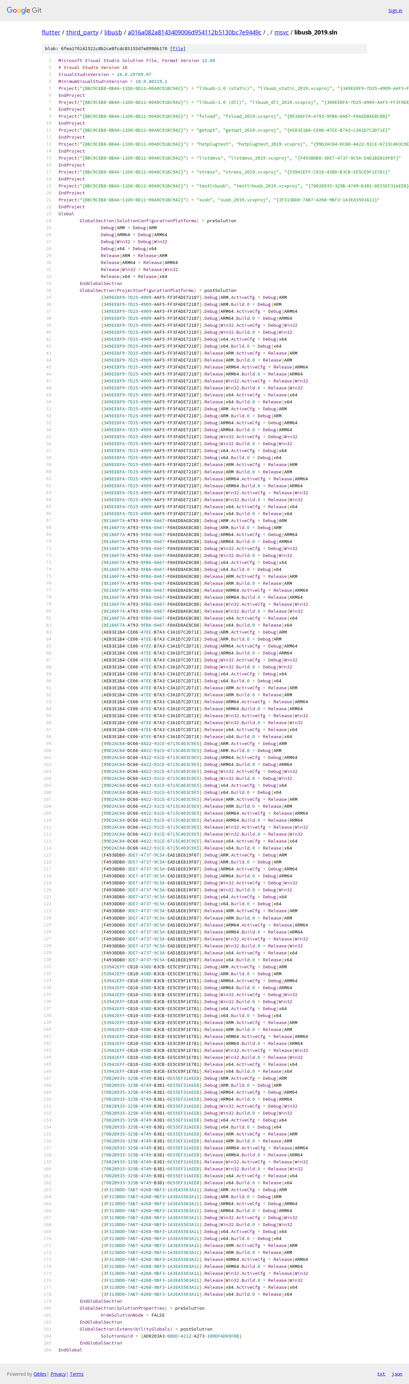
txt (381, 1374)
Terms (77, 1374)
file (178, 48)
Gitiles (40, 1374)
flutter (51, 32)
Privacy (58, 1374)
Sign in (395, 10)
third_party (82, 32)
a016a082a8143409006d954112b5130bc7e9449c (195, 32)
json (397, 1374)
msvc (281, 32)
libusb (113, 32)
